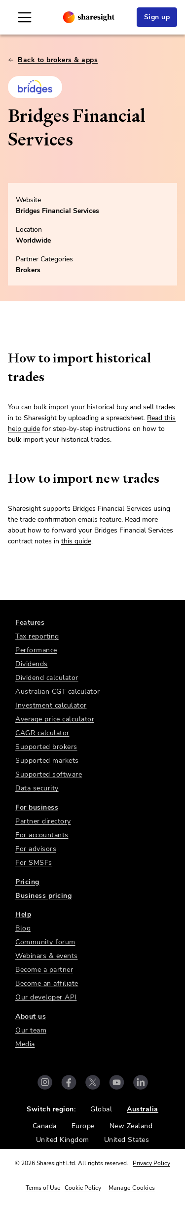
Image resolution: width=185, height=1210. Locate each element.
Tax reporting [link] (37, 636)
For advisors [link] (35, 849)
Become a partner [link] (44, 969)
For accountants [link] (42, 835)
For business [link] (36, 807)
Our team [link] (30, 1030)
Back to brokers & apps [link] (53, 60)
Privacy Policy (151, 1163)
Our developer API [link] (46, 997)
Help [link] (23, 914)
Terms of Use (43, 1188)
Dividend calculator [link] (46, 677)
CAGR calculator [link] (42, 733)
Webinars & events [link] (46, 956)
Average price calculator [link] (54, 719)
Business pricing (43, 895)
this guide (76, 541)
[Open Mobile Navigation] (24, 17)
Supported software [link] (48, 774)
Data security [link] (37, 788)
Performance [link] (36, 650)
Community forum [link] (45, 942)
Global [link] (101, 1109)
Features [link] (29, 622)
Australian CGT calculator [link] (57, 691)
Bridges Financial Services (57, 210)
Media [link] (25, 1044)
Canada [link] (45, 1126)
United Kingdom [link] (62, 1139)
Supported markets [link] (47, 760)
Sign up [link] (157, 17)
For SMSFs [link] (33, 862)
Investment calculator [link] (51, 705)
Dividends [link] (31, 664)
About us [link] (30, 1016)
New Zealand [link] (131, 1126)
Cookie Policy (83, 1188)
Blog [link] (23, 928)
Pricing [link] (27, 882)
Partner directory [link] (43, 821)
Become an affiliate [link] (46, 983)
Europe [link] (83, 1126)
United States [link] (126, 1139)
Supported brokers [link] (46, 746)
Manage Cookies (132, 1188)
